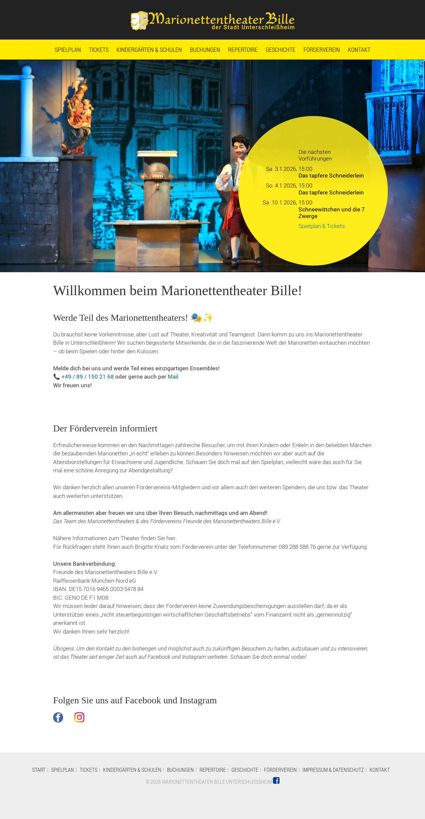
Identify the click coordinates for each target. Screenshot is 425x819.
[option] (212, 165)
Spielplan (68, 50)
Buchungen (205, 50)
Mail (173, 376)
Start (38, 769)
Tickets (99, 50)
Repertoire (243, 50)
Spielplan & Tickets (321, 226)
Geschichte (281, 50)
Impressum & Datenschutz (333, 769)
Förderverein (321, 50)
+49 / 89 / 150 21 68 (87, 376)
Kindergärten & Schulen (149, 50)
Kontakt (359, 50)
